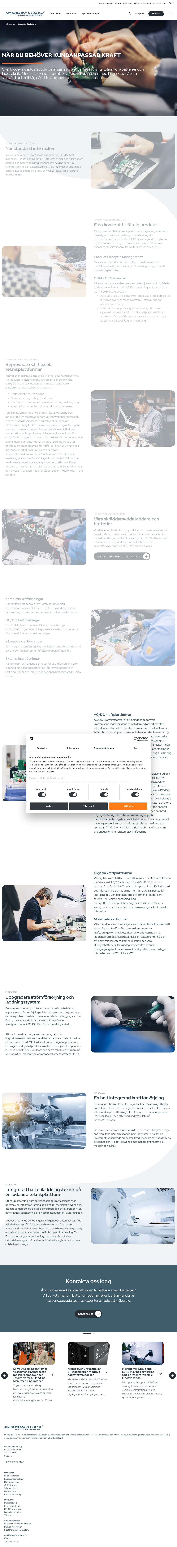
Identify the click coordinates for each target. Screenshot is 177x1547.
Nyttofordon (10, 1491)
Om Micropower (106, 3)
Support (139, 13)
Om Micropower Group (15, 1535)
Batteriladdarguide (12, 1512)
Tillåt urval (88, 806)
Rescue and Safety (12, 1494)
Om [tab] (135, 748)
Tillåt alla (128, 806)
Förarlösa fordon (11, 1475)
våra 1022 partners (46, 761)
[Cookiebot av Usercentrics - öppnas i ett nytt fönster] (135, 739)
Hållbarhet (127, 3)
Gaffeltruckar (10, 1485)
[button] (87, 1333)
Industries (9, 1472)
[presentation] (4, 1375)
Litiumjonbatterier (12, 1506)
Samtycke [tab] (42, 748)
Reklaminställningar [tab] (104, 748)
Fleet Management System (16, 1530)
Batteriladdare (10, 1502)
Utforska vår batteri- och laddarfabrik (150, 3)
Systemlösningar (12, 1520)
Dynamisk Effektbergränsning (17, 1523)
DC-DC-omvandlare (13, 1509)
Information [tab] (73, 748)
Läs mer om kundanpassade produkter (123, 556)
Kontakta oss (89, 1314)
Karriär (118, 3)
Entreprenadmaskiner (14, 1479)
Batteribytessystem (13, 1526)
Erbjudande (10, 24)
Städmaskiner (10, 1488)
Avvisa (48, 806)
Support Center (11, 1541)
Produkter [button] (71, 13)
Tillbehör (8, 1515)
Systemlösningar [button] (90, 13)
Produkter (9, 1499)
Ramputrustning (11, 1482)
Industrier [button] (56, 13)
